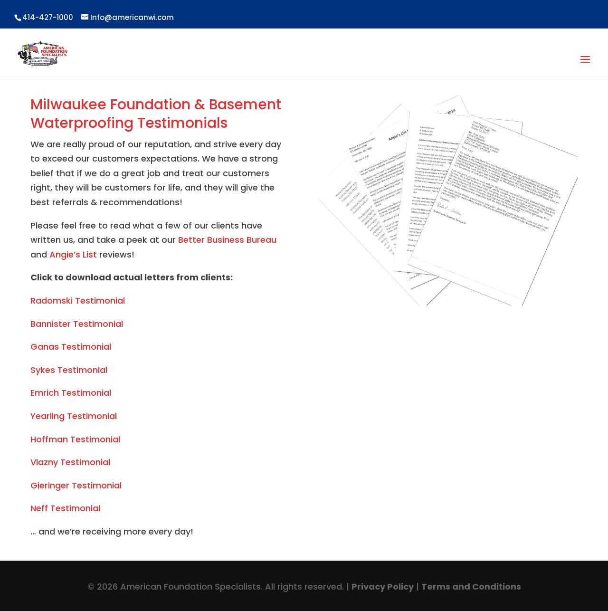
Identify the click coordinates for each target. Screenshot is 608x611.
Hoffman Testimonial (75, 439)
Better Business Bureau (227, 240)
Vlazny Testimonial (70, 462)
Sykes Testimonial (68, 370)
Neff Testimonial (65, 508)
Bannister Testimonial (76, 324)
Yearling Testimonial (73, 416)
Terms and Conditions (471, 586)
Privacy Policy (383, 586)
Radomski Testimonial (77, 300)
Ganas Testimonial (70, 347)
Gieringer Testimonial (76, 485)
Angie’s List (73, 254)
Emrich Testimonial (70, 393)
